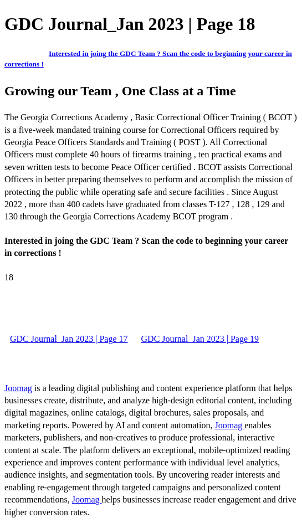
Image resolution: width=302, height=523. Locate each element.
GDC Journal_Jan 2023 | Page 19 (200, 338)
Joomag (19, 388)
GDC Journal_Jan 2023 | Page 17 (69, 338)
